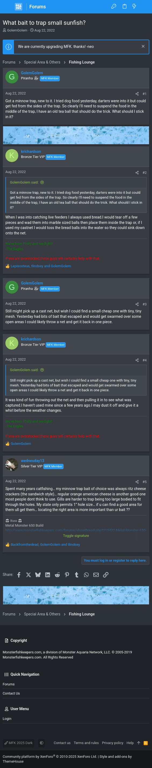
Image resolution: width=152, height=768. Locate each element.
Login (7, 719)
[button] (8, 7)
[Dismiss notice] (142, 47)
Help (130, 743)
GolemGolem (17, 30)
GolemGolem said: (24, 182)
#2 (145, 173)
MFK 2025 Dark (18, 743)
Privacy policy (112, 743)
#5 (145, 482)
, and (41, 266)
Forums (9, 684)
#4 (145, 360)
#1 (145, 94)
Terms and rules (86, 743)
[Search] (144, 7)
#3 (145, 304)
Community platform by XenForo (50, 757)
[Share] (137, 93)
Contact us (11, 693)
